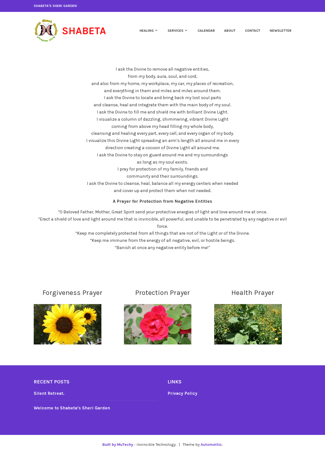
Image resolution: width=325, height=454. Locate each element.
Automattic (211, 444)
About (230, 30)
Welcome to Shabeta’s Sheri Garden (73, 408)
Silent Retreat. (49, 393)
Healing (147, 30)
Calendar (206, 30)
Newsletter (281, 30)
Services (175, 30)
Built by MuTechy (117, 444)
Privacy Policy (183, 393)
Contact (252, 30)
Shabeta (84, 31)
